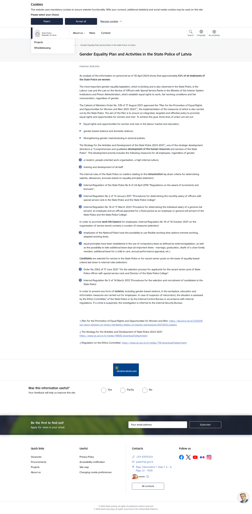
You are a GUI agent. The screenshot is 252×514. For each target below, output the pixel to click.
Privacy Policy (87, 456)
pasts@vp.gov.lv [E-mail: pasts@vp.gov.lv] (144, 461)
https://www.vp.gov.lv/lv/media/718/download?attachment (154, 342)
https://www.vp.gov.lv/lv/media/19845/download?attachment (113, 335)
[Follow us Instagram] (209, 457)
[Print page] (213, 53)
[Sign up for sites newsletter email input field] (157, 424)
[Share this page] (213, 61)
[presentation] (131, 403)
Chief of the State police (47, 59)
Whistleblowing (42, 82)
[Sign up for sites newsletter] (205, 424)
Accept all (81, 21)
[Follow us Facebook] (181, 457)
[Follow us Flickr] (202, 457)
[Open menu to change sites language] (201, 33)
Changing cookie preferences (96, 472)
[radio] (106, 390)
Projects (38, 76)
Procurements (38, 461)
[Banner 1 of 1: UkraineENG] (126, 369)
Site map (84, 467)
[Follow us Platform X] (188, 457)
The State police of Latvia (47, 54)
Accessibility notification (92, 461)
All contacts (148, 486)
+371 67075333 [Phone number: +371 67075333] (144, 456)
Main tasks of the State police (50, 65)
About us (36, 472)
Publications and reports (47, 71)
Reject (47, 21)
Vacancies (36, 456)
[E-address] (138, 476)
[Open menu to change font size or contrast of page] (214, 33)
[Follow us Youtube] (195, 457)
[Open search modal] (190, 33)
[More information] (147, 476)
